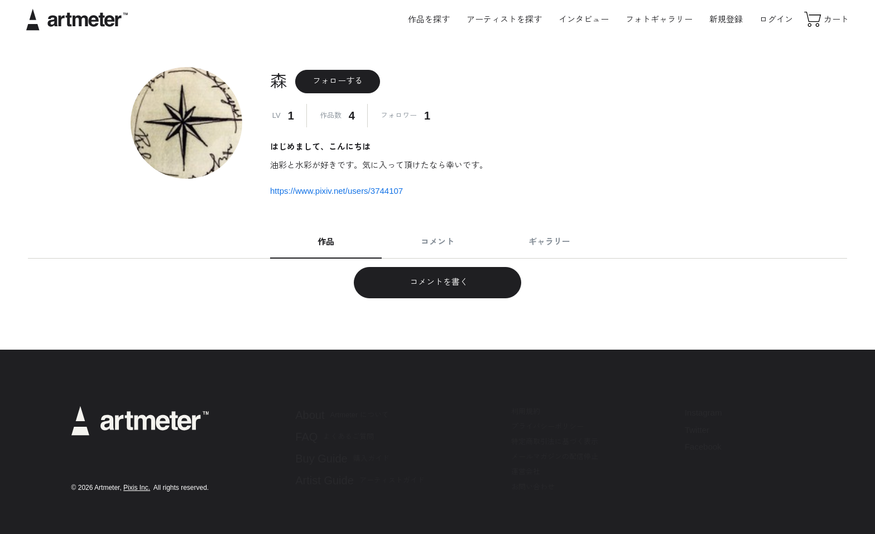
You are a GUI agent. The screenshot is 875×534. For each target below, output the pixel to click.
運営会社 (525, 472)
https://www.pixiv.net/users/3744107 (336, 191)
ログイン (776, 19)
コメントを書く (437, 282)
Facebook (703, 446)
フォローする (337, 80)
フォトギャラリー (659, 19)
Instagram (703, 412)
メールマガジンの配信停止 (554, 456)
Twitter (697, 430)
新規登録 (726, 19)
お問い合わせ (533, 487)
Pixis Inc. (136, 488)
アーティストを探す (504, 19)
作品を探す (429, 19)
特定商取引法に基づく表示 (554, 441)
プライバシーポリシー (547, 426)
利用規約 (525, 411)
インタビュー (584, 19)
